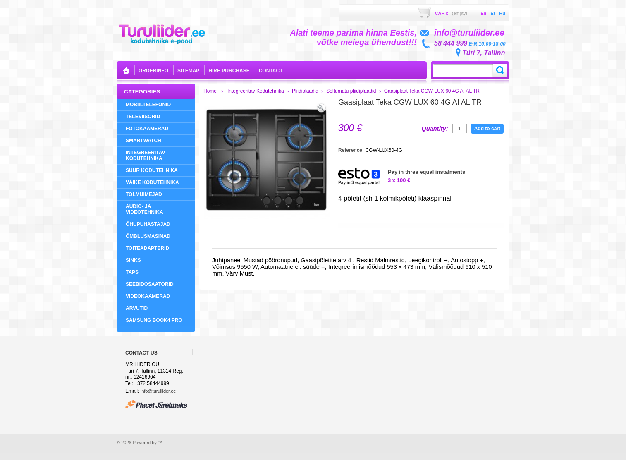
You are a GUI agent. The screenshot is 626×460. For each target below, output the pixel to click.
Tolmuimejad (144, 194)
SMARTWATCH (143, 141)
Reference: (351, 150)
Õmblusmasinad (148, 236)
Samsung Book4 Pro (154, 320)
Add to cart (487, 129)
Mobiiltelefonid (148, 105)
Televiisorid (143, 117)
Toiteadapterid (147, 248)
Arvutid (137, 308)
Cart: (451, 13)
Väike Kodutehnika (152, 182)
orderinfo (153, 71)
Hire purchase (228, 71)
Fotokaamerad (147, 129)
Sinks (133, 260)
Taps (132, 272)
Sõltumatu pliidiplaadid (351, 91)
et (492, 13)
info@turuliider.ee (158, 390)
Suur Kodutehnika (152, 170)
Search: (500, 70)
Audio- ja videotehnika (144, 209)
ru (502, 13)
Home (210, 91)
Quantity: (434, 128)
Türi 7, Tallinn (483, 52)
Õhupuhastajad (148, 224)
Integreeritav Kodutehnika (145, 155)
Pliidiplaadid (305, 91)
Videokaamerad (148, 296)
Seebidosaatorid (150, 284)
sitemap (188, 71)
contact (271, 71)
